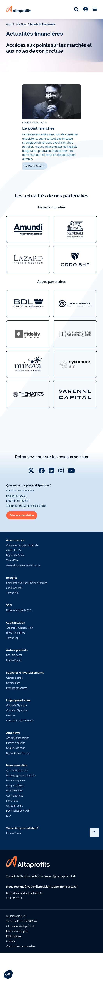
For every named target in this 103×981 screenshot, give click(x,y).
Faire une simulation (22, 543)
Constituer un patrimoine (20, 519)
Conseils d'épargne (16, 738)
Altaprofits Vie (13, 578)
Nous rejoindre (14, 819)
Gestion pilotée (14, 706)
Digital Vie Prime (15, 583)
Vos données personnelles (20, 974)
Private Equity (13, 688)
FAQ (8, 844)
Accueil (10, 24)
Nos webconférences (17, 781)
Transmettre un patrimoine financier (26, 534)
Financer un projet (16, 524)
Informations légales (17, 959)
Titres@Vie (12, 588)
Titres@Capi (12, 666)
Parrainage (12, 829)
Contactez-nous (14, 824)
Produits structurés (16, 716)
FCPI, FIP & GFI (14, 683)
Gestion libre (13, 711)
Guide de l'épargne (16, 733)
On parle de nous (15, 776)
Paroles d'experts (15, 771)
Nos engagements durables (21, 803)
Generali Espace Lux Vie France (23, 593)
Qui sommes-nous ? (17, 798)
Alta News (21, 24)
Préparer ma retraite (17, 529)
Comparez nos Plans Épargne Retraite (26, 611)
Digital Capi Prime (16, 661)
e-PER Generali (14, 616)
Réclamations (13, 964)
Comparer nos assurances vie (22, 573)
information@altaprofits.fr (20, 954)
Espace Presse (14, 861)
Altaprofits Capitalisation (19, 656)
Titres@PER (12, 621)
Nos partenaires (15, 813)
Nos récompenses (16, 808)
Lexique (10, 743)
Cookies (10, 969)
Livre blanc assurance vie (19, 748)
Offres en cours (14, 834)
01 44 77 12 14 (14, 926)
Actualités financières (42, 24)
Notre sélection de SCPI (19, 638)
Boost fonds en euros (17, 839)
